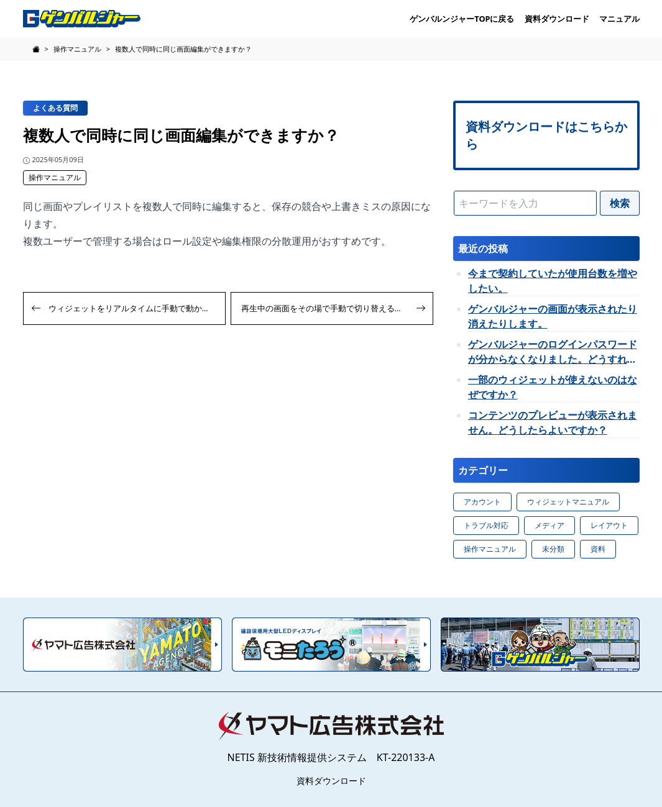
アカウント (482, 501)
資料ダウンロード (557, 18)
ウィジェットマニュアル (568, 501)
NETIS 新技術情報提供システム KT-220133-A (331, 757)
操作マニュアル (55, 177)
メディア (549, 525)
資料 (598, 549)
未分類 (553, 549)
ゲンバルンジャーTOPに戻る (462, 18)
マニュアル (619, 18)
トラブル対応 (486, 525)
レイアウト (609, 525)
